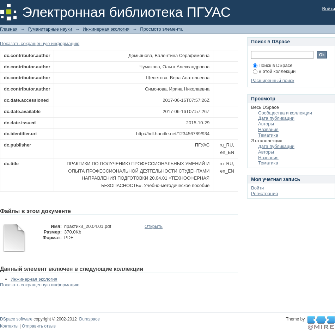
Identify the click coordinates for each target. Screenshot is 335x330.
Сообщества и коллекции (285, 113)
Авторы (266, 123)
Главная (8, 29)
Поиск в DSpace (272, 65)
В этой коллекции (274, 71)
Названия (268, 129)
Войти (328, 8)
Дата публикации (276, 118)
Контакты (9, 326)
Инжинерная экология (106, 29)
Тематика (268, 135)
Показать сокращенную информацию (39, 43)
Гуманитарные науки (50, 29)
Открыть (154, 226)
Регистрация (264, 193)
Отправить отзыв (39, 326)
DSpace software (16, 319)
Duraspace (89, 319)
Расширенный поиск (272, 80)
